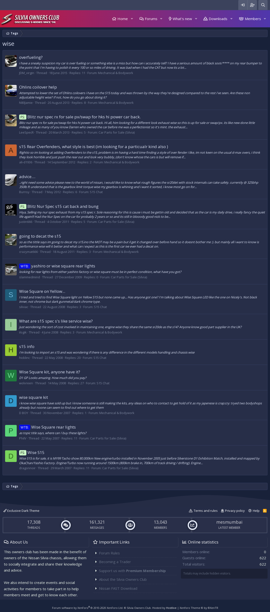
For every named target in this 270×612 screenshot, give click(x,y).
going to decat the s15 (40, 236)
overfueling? (31, 57)
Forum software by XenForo (87, 608)
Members (253, 18)
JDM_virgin (26, 73)
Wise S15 (32, 452)
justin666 (25, 221)
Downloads (218, 18)
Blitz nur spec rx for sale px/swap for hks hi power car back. (80, 117)
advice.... (27, 176)
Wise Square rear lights (47, 427)
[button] (131, 18)
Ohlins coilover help (38, 87)
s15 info (26, 346)
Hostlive (171, 608)
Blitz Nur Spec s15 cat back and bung (59, 206)
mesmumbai (229, 522)
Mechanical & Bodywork (115, 73)
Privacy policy (235, 510)
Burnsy (24, 192)
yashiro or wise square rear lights (57, 266)
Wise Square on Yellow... (42, 291)
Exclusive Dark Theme (21, 510)
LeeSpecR (26, 132)
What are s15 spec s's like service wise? (56, 321)
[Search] (263, 5)
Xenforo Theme (199, 608)
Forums (151, 18)
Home (122, 18)
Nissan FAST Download (118, 588)
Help (256, 510)
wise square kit (33, 397)
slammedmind (29, 277)
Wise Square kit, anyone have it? (49, 372)
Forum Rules (109, 553)
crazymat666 (28, 251)
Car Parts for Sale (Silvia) (117, 132)
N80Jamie (26, 102)
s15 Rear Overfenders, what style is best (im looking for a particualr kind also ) (93, 146)
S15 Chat (96, 192)
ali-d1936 (25, 162)
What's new (182, 18)
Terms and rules (206, 510)
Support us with (132, 570)
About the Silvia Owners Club (123, 579)
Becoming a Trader (115, 561)
